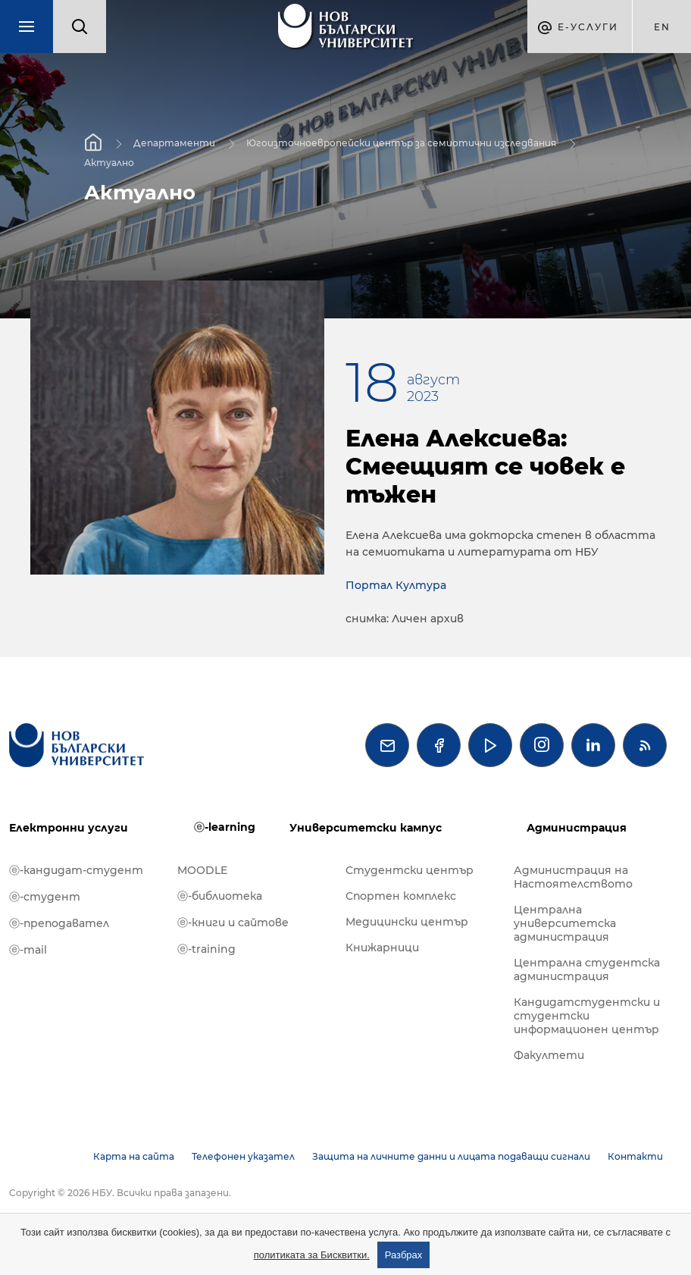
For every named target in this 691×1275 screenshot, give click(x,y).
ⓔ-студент (44, 897)
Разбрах (404, 1255)
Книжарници (382, 947)
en (662, 27)
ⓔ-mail (28, 950)
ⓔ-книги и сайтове (233, 922)
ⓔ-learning (224, 827)
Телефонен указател (243, 1156)
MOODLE (202, 870)
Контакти (635, 1156)
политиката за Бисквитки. (312, 1255)
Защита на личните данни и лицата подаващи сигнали (451, 1156)
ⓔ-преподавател (59, 923)
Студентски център (410, 870)
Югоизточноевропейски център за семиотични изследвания (401, 143)
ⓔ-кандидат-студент (76, 870)
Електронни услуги (68, 828)
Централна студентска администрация (587, 969)
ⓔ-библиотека (219, 896)
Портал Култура (396, 585)
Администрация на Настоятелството (573, 877)
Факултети (549, 1055)
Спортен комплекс (401, 896)
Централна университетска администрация (565, 923)
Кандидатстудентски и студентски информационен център (587, 1015)
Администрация (577, 828)
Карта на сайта (133, 1156)
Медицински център (407, 922)
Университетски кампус (365, 828)
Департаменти (174, 143)
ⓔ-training (206, 949)
